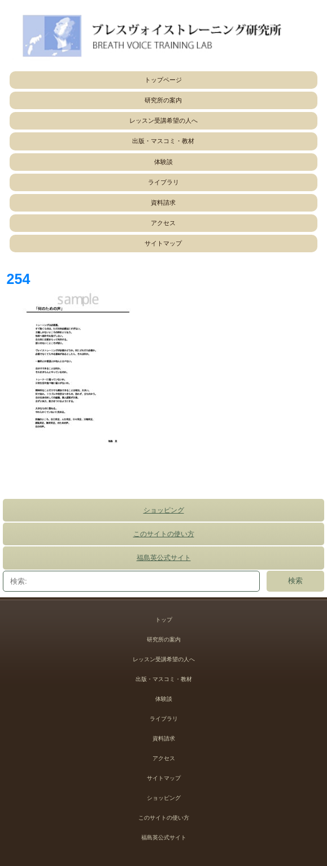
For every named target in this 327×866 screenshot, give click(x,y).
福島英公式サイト (164, 558)
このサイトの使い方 (163, 534)
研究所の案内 (163, 100)
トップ (163, 620)
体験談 (163, 161)
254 (18, 279)
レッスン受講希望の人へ (163, 120)
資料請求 (163, 202)
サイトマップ (163, 243)
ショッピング (163, 510)
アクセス (163, 222)
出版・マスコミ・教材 (163, 140)
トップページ (163, 79)
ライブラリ (163, 182)
